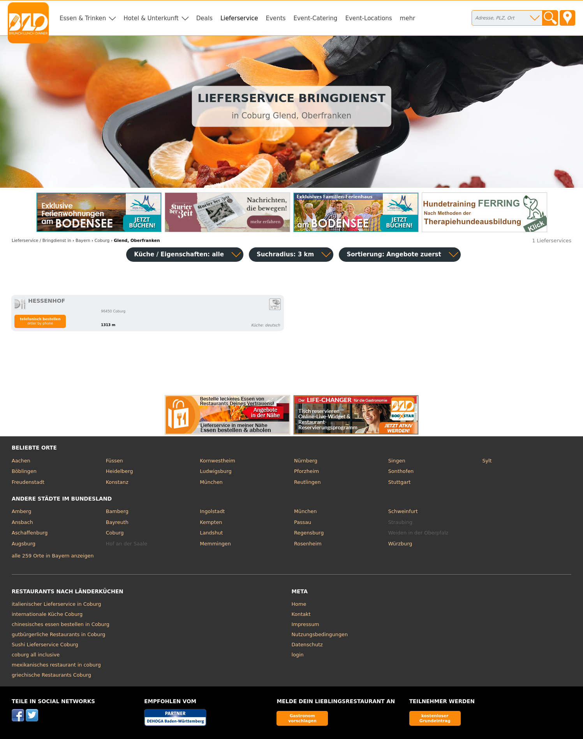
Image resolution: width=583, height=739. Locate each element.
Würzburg (400, 544)
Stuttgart (399, 482)
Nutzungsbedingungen (320, 634)
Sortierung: (394, 254)
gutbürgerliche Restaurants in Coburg (58, 634)
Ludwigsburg (215, 471)
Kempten (211, 522)
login (298, 655)
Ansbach (22, 522)
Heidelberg (119, 471)
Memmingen (215, 544)
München (211, 482)
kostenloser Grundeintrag (435, 718)
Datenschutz (307, 644)
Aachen (21, 461)
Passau (302, 522)
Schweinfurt (403, 511)
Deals (204, 18)
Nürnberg (305, 461)
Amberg (21, 511)
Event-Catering (315, 18)
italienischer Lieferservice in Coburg (56, 604)
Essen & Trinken (83, 18)
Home (299, 604)
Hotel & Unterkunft (150, 18)
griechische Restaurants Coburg (51, 675)
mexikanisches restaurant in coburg (56, 665)
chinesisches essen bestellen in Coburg (60, 624)
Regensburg (309, 533)
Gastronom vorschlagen (302, 718)
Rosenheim (308, 544)
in (41, 240)
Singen (396, 461)
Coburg (115, 533)
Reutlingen (307, 482)
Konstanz (117, 482)
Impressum (305, 624)
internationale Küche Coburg (47, 614)
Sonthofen (401, 471)
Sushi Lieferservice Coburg (45, 644)
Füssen (114, 461)
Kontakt (301, 614)
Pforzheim (306, 471)
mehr (408, 18)
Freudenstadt (28, 482)
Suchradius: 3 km (285, 254)
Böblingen (24, 471)
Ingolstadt (212, 511)
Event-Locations (368, 18)
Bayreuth (117, 522)
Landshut (211, 533)
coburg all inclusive (36, 655)
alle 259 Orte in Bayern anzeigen (53, 556)
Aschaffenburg (30, 533)
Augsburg (23, 544)
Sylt (486, 461)
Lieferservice (239, 18)
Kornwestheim (217, 461)
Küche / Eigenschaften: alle (179, 254)
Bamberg (117, 511)
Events (275, 18)
